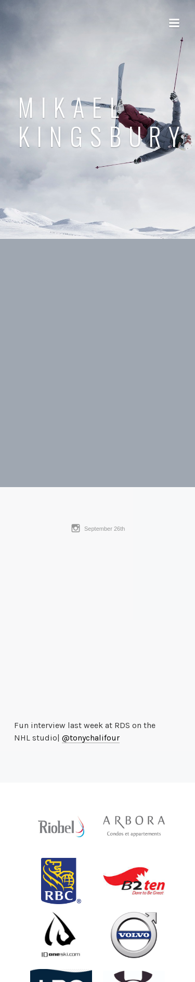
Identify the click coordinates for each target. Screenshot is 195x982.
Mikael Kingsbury (102, 121)
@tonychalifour (91, 738)
